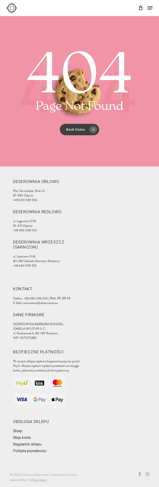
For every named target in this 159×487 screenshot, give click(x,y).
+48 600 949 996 (25, 200)
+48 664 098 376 (25, 265)
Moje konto (22, 437)
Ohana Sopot (38, 480)
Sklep (17, 431)
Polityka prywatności (29, 451)
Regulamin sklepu (27, 444)
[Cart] (140, 8)
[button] (150, 8)
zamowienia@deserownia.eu (40, 303)
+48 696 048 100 (25, 230)
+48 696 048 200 (36, 298)
